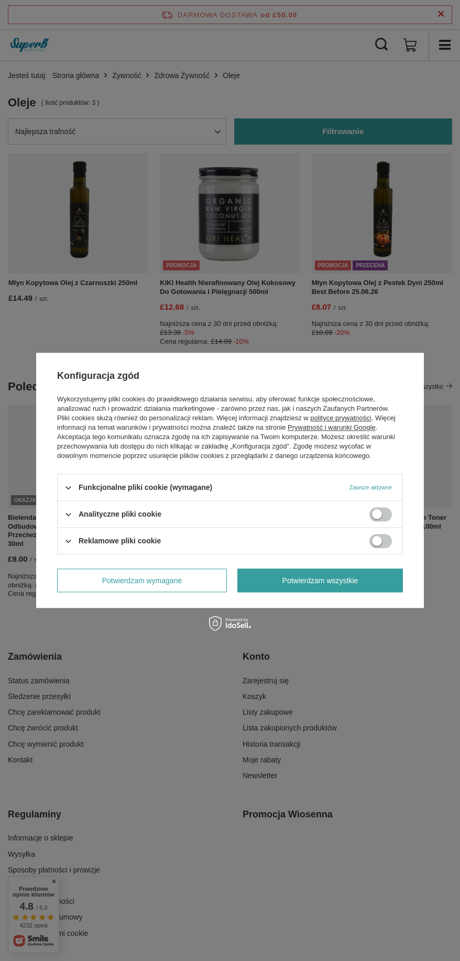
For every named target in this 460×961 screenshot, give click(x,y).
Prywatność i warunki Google (332, 427)
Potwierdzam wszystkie (320, 580)
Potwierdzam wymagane (142, 580)
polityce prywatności (340, 418)
